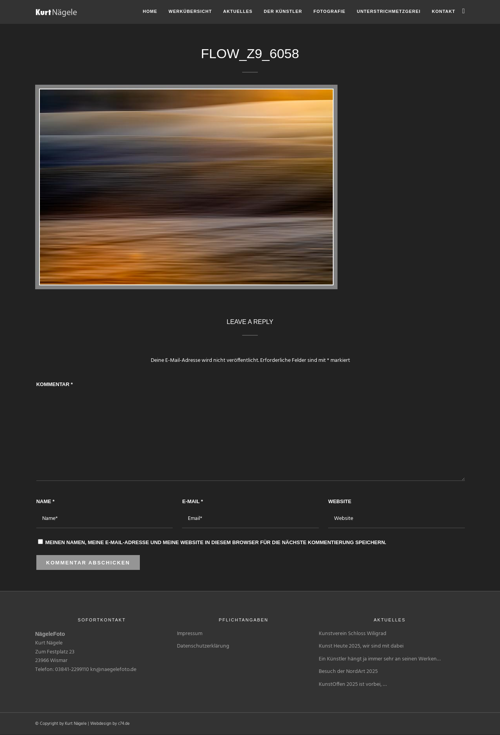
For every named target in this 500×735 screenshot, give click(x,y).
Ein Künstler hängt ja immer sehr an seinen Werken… (380, 659)
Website (339, 501)
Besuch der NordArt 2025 (348, 671)
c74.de (124, 723)
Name (45, 501)
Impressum (189, 633)
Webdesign (100, 723)
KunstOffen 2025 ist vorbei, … (353, 684)
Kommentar (54, 384)
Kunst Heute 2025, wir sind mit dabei (361, 646)
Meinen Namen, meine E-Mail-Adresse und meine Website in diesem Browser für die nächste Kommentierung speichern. (215, 542)
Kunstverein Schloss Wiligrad (352, 633)
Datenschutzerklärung (203, 646)
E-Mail (192, 501)
